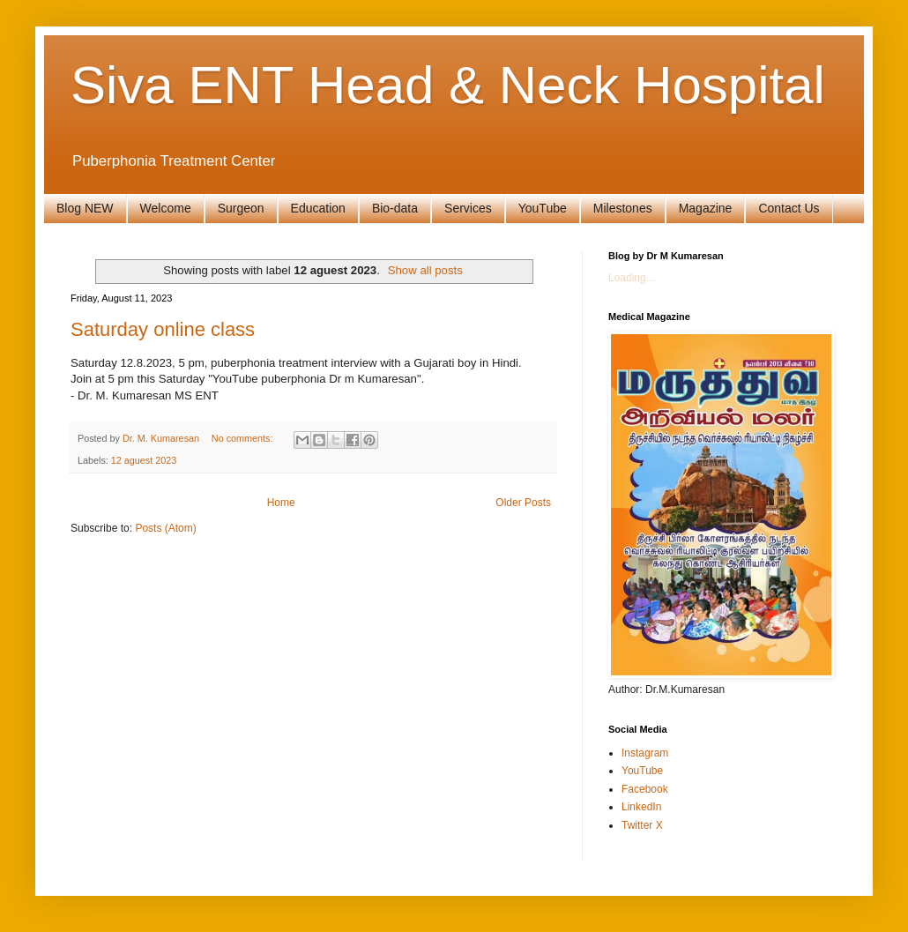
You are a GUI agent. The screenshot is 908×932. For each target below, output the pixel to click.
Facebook (644, 789)
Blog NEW (85, 208)
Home (281, 502)
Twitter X (642, 825)
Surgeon (241, 208)
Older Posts (523, 502)
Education (318, 208)
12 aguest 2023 (143, 460)
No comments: (244, 438)
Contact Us (788, 208)
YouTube (542, 208)
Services (468, 208)
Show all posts (425, 270)
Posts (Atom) (165, 528)
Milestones (622, 208)
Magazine (706, 208)
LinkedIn (641, 807)
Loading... (631, 278)
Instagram (644, 753)
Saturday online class (163, 329)
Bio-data (395, 208)
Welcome (165, 208)
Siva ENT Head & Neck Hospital (448, 85)
